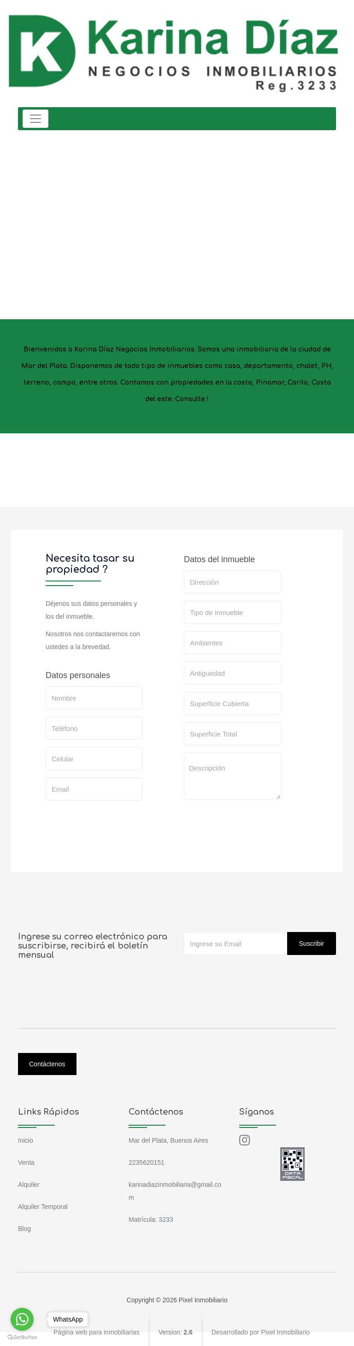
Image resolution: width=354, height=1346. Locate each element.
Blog (24, 1228)
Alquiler (29, 1184)
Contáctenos (47, 1064)
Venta (26, 1162)
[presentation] (254, 825)
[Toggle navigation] (35, 118)
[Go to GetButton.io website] (22, 1337)
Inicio (25, 1140)
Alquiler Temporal (43, 1206)
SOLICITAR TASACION (229, 853)
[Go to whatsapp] (22, 1319)
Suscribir (311, 943)
